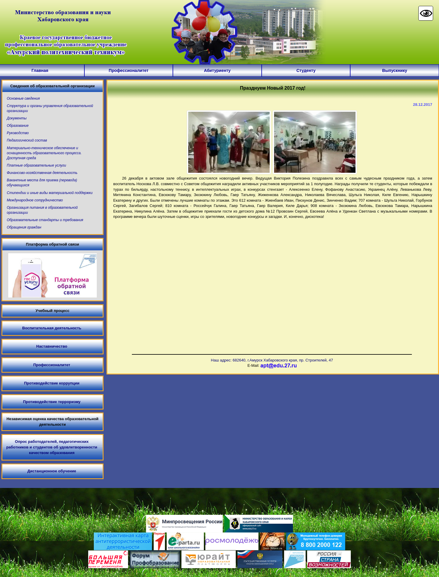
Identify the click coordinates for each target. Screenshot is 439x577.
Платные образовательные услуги (36, 165)
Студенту (306, 70)
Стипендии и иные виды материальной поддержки (50, 193)
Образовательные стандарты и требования (45, 220)
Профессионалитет (129, 70)
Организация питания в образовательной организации (42, 210)
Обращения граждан (24, 227)
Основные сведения (23, 98)
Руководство (18, 133)
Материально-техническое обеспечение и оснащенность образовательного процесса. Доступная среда (44, 153)
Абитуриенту (217, 70)
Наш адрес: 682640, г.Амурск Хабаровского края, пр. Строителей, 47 (272, 360)
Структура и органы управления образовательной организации (50, 108)
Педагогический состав (27, 140)
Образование (18, 126)
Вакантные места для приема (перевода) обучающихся (42, 182)
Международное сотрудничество (35, 200)
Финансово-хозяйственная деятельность (42, 173)
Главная (40, 70)
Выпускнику (394, 70)
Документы (17, 118)
